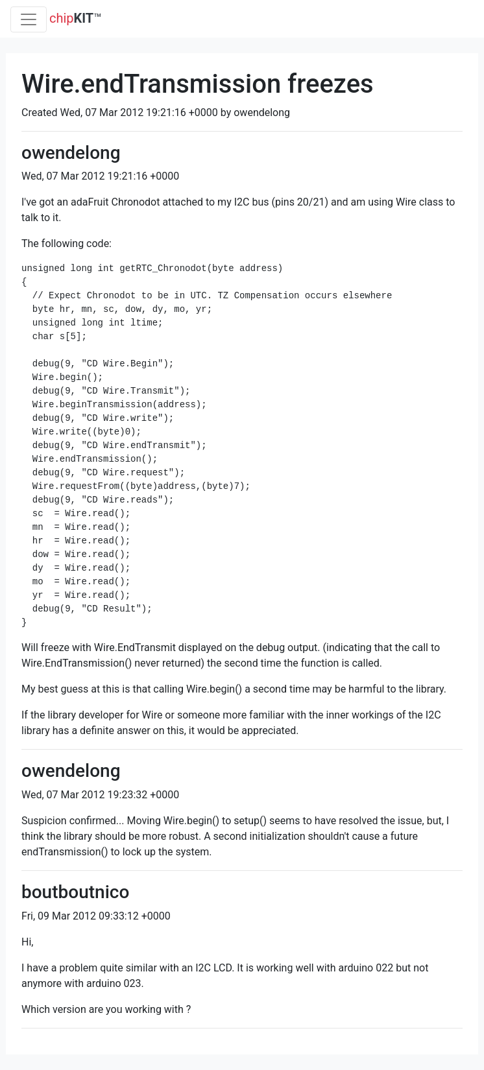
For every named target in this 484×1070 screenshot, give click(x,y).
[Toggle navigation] (28, 19)
